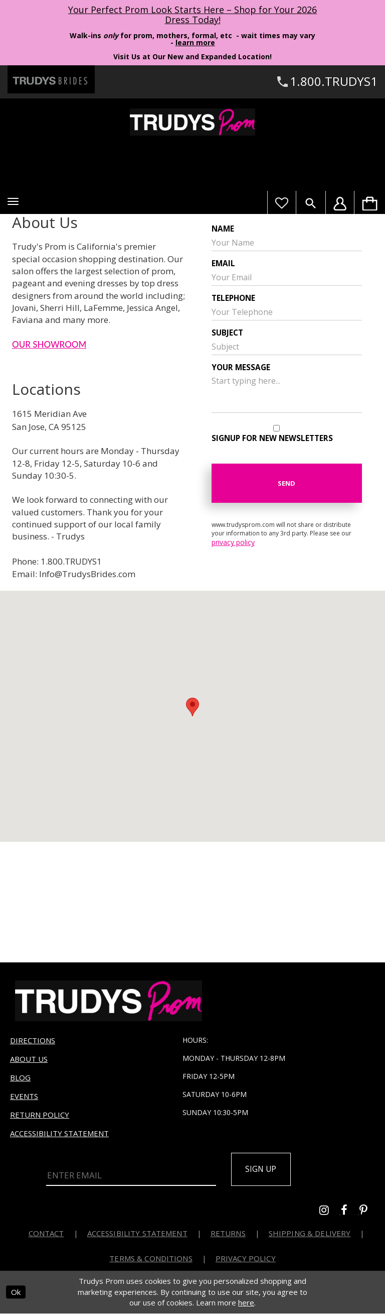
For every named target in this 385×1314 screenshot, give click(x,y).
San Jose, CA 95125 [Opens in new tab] (49, 426)
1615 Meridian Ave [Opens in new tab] (49, 413)
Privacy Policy (246, 1259)
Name (223, 229)
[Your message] (287, 393)
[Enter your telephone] (287, 311)
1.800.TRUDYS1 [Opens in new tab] (71, 561)
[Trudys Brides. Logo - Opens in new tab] (51, 79)
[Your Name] (287, 242)
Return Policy (39, 1115)
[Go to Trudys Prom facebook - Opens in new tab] (350, 1212)
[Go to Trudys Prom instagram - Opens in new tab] (330, 1212)
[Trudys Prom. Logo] (192, 122)
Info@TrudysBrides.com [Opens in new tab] (87, 574)
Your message (241, 367)
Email (223, 263)
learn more (195, 42)
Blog (20, 1077)
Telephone (233, 298)
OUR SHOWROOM (49, 344)
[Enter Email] (131, 1175)
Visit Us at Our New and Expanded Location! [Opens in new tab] (192, 56)
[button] (13, 201)
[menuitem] (369, 202)
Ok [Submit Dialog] (16, 1293)
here (246, 1303)
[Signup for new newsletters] (276, 428)
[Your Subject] (287, 346)
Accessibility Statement (59, 1133)
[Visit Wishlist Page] (281, 202)
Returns (228, 1234)
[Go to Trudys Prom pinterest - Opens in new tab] (368, 1212)
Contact (46, 1234)
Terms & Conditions (150, 1259)
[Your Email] (287, 277)
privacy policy (233, 542)
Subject (227, 333)
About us (29, 1059)
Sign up (263, 1169)
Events (24, 1096)
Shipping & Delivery (310, 1234)
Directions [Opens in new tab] (32, 1040)
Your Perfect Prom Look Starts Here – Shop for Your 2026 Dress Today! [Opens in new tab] (192, 15)
